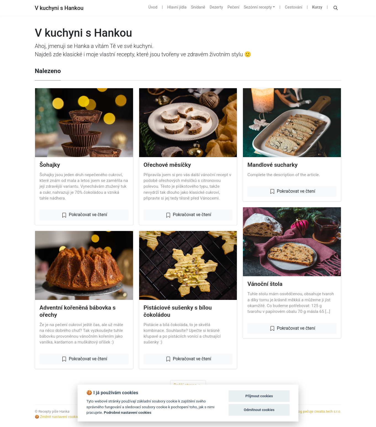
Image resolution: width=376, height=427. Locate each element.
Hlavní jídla (177, 7)
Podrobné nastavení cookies (127, 412)
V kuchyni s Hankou (59, 8)
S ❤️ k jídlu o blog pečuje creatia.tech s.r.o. (307, 411)
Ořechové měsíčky (167, 165)
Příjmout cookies (259, 396)
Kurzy (317, 7)
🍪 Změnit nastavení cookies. (58, 417)
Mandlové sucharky (272, 165)
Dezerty (216, 7)
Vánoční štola (264, 284)
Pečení (233, 7)
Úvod (153, 7)
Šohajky (49, 165)
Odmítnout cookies (259, 410)
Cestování (293, 7)
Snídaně (198, 7)
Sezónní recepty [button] (258, 7)
